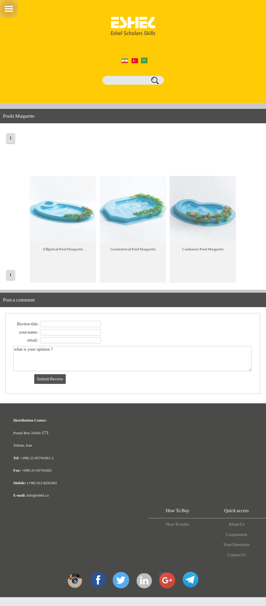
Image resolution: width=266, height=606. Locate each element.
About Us (237, 524)
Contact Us (236, 555)
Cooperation (236, 535)
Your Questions (236, 545)
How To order (177, 524)
